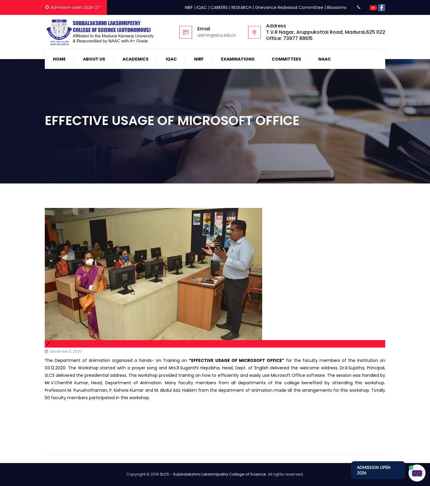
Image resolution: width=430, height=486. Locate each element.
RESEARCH (241, 7)
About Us (94, 59)
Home (59, 59)
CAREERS (219, 7)
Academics (135, 59)
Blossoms (336, 7)
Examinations (237, 59)
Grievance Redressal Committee (289, 7)
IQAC (201, 7)
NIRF (189, 7)
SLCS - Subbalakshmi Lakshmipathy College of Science (213, 474)
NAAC (324, 59)
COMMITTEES (286, 59)
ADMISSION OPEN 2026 (373, 470)
